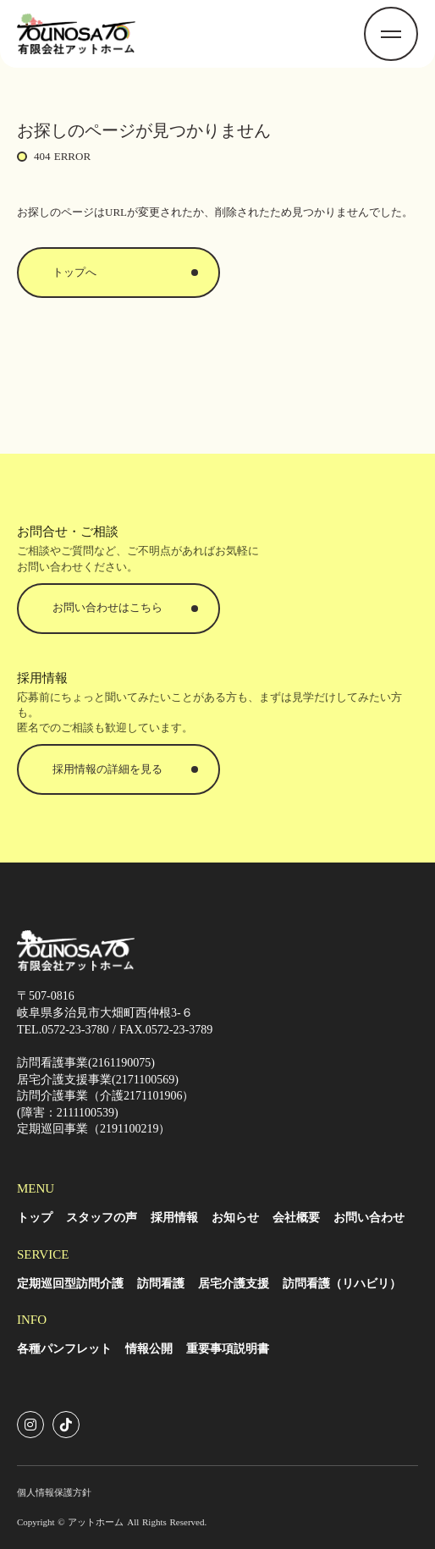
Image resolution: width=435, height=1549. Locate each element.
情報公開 (149, 1348)
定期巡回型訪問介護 (70, 1283)
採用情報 (174, 1217)
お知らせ (235, 1217)
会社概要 (296, 1217)
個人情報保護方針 (54, 1492)
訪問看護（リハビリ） (342, 1283)
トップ (34, 1217)
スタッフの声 (101, 1217)
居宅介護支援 (233, 1283)
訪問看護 (160, 1283)
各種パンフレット (64, 1348)
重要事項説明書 (227, 1348)
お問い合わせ (369, 1217)
